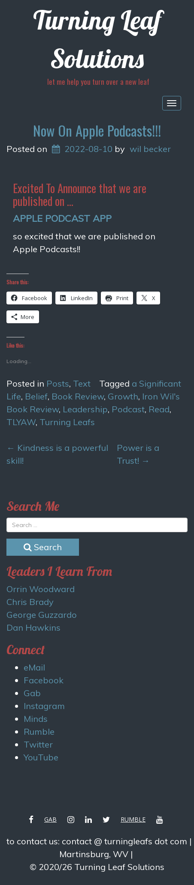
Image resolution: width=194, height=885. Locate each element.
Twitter (38, 744)
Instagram (44, 705)
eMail (34, 667)
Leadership (85, 409)
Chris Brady (30, 601)
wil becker (150, 148)
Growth (123, 396)
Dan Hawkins (33, 627)
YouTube (41, 757)
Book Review (78, 396)
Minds (36, 718)
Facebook (44, 680)
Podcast (128, 409)
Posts (57, 383)
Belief (36, 396)
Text (82, 383)
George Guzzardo (41, 614)
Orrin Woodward (40, 589)
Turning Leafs (67, 422)
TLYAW (21, 422)
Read (159, 409)
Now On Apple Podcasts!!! (97, 130)
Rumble (39, 731)
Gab (32, 693)
